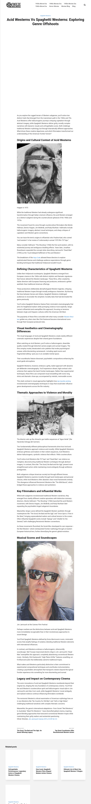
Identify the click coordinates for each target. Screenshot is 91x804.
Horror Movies (54, 6)
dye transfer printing (64, 346)
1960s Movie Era (41, 6)
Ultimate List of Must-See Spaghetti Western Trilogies (73, 737)
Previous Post (31, 695)
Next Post (60, 695)
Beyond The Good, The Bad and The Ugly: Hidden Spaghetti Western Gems (17, 775)
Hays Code (37, 222)
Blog (73, 6)
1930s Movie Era (41, 4)
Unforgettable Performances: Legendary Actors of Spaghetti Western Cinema (15, 739)
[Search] (85, 5)
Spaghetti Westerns (45, 16)
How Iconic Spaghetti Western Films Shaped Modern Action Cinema (44, 737)
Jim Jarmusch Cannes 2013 (39, 683)
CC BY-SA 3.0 (54, 683)
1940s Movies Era (55, 4)
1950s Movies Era (70, 4)
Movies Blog (65, 6)
